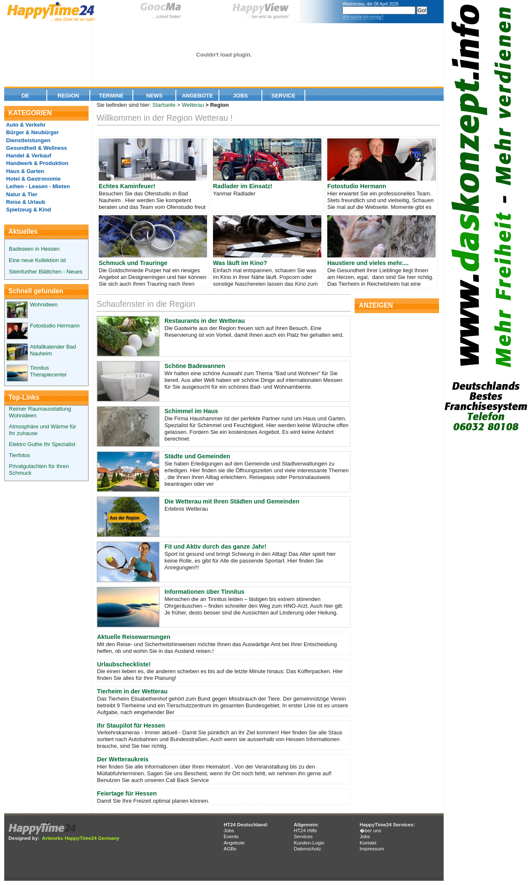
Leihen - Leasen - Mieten (37, 186)
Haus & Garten (24, 171)
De (25, 95)
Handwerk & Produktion (36, 163)
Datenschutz (307, 848)
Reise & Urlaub (25, 202)
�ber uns (370, 830)
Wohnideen (44, 304)
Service (284, 95)
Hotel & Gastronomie (33, 179)
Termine (111, 95)
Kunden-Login (309, 842)
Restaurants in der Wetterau (204, 320)
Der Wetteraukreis (122, 759)
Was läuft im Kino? (240, 263)
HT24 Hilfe (305, 830)
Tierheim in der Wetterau (132, 691)
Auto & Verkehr (25, 125)
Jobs (240, 95)
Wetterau (193, 105)
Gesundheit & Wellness (36, 148)
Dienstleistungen (27, 140)
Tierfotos (19, 455)
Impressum (372, 848)
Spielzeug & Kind (28, 209)
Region (68, 95)
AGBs (230, 848)
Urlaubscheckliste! (124, 664)
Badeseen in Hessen (34, 249)
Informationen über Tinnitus (204, 591)
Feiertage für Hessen (126, 793)
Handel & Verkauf (28, 155)
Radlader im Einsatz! (242, 186)
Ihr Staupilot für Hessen (131, 725)
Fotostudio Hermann (55, 325)
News (154, 95)
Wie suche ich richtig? (362, 17)
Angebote (197, 95)
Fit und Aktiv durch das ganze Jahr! (215, 546)
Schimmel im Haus (191, 411)
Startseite (163, 105)
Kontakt (368, 842)
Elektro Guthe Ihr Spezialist (42, 444)
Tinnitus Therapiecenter (48, 371)
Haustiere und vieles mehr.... (368, 263)
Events (231, 836)
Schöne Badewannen (194, 366)
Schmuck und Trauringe (133, 263)
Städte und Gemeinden (197, 456)
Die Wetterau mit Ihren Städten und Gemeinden (231, 501)
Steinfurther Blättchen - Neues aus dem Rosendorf (45, 240)
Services (303, 836)
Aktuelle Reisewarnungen (133, 636)
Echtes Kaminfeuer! (127, 186)
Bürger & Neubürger (32, 132)
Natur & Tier (21, 194)
